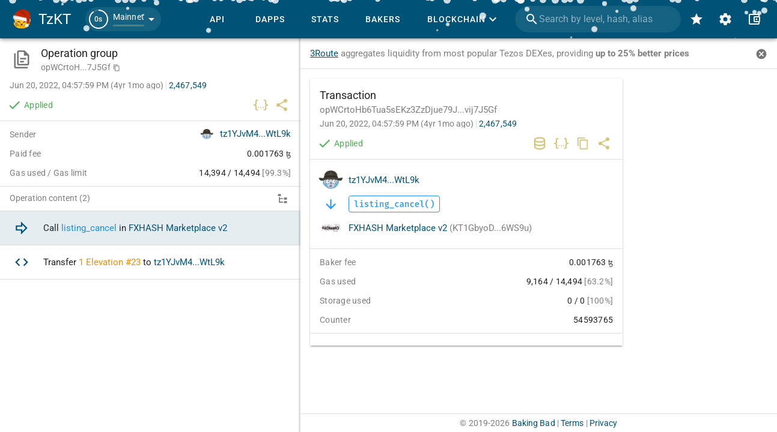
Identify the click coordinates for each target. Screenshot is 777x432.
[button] (123, 19)
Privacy (604, 423)
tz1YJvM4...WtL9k (384, 180)
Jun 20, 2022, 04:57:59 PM (397, 123)
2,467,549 (498, 123)
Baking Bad (533, 423)
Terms (572, 423)
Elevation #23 (113, 262)
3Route (324, 53)
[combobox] (598, 19)
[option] (150, 228)
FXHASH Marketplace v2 (440, 228)
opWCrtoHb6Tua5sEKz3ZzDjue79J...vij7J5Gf (408, 109)
